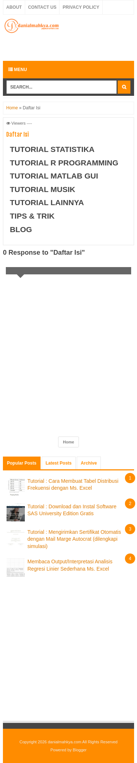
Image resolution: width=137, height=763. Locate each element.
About (14, 7)
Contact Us (42, 7)
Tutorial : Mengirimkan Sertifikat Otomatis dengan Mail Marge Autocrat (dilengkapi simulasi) (74, 539)
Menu (17, 69)
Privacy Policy (80, 7)
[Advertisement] (70, 46)
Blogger (80, 750)
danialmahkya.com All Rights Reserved (83, 742)
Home (12, 107)
